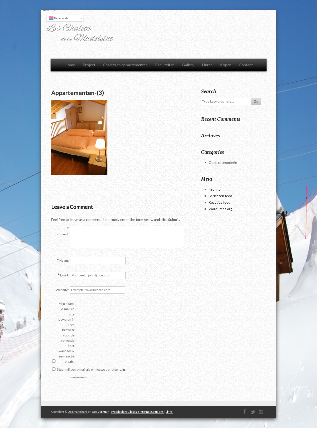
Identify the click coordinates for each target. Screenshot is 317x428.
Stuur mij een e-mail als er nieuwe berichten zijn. (91, 369)
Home (69, 64)
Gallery (188, 64)
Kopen (225, 64)
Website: (62, 290)
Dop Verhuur (100, 411)
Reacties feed (219, 202)
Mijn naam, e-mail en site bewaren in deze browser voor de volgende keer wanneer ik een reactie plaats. (66, 332)
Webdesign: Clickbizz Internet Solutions (137, 411)
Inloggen (216, 189)
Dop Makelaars (77, 411)
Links (169, 411)
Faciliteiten (164, 64)
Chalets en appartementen (125, 64)
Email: (64, 275)
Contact (246, 64)
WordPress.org (220, 209)
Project (89, 64)
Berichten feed (220, 196)
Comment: (61, 234)
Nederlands (58, 18)
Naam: (64, 260)
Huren (207, 64)
